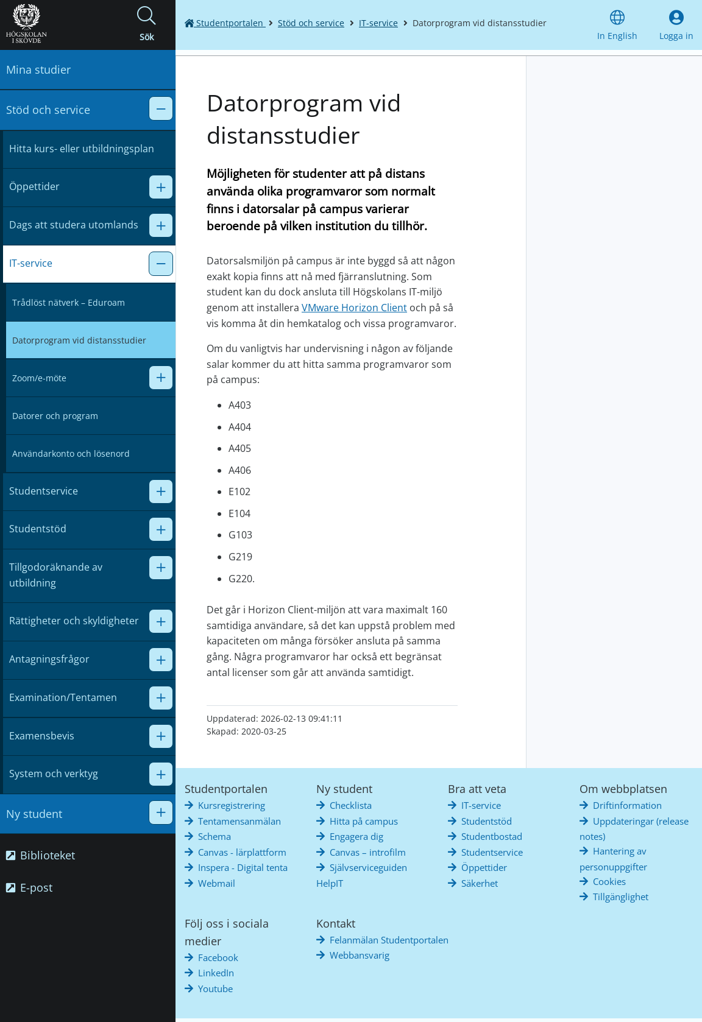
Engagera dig (356, 836)
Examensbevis (41, 735)
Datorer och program (55, 415)
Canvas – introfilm (368, 852)
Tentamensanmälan (239, 821)
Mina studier (38, 69)
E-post (29, 887)
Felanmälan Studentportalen (389, 940)
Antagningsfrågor (49, 659)
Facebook (218, 957)
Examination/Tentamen (63, 697)
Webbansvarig (359, 955)
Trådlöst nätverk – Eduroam (68, 302)
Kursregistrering (231, 805)
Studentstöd (37, 528)
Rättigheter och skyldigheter (74, 620)
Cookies (609, 881)
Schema (214, 836)
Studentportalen (225, 23)
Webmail (216, 883)
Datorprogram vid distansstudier (79, 340)
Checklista (351, 805)
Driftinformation (627, 805)
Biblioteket (40, 855)
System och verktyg (53, 773)
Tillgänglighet (620, 896)
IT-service (30, 263)
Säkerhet (479, 883)
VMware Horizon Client (354, 307)
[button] (146, 25)
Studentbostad (491, 836)
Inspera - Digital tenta (243, 867)
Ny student (34, 813)
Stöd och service (48, 109)
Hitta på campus (364, 821)
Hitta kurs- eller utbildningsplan (81, 148)
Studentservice (43, 491)
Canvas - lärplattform (242, 852)
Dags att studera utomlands (73, 224)
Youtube (215, 988)
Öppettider (34, 186)
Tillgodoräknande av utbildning (55, 575)
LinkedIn (216, 973)
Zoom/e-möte (39, 378)
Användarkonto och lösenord (71, 453)
